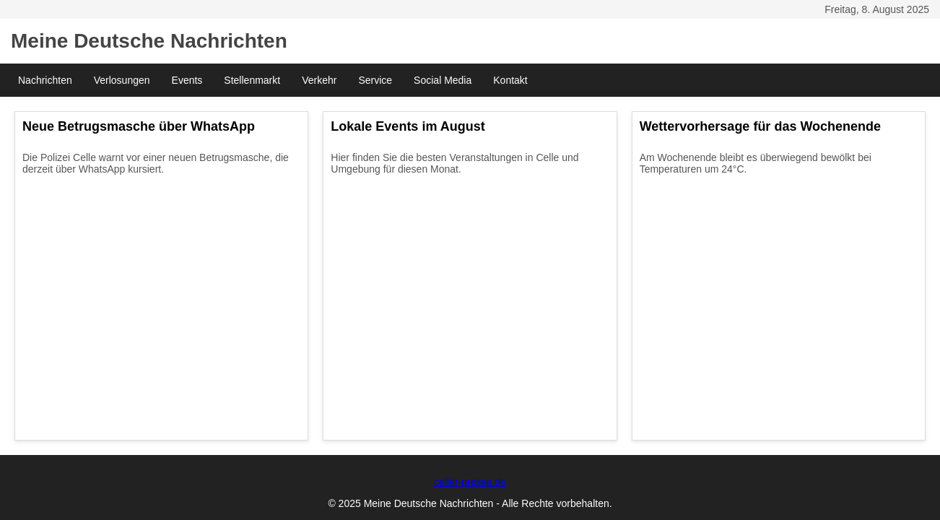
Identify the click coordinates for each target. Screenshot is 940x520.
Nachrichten (45, 80)
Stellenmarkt (252, 80)
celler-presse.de (470, 482)
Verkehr (319, 80)
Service (375, 80)
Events (187, 80)
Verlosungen (122, 80)
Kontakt (510, 80)
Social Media (442, 80)
